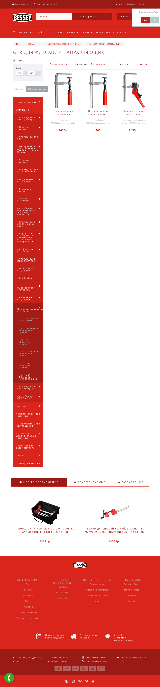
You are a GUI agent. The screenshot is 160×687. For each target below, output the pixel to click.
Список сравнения (59, 64)
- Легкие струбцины (24, 199)
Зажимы (21, 405)
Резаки (20, 455)
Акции (97, 601)
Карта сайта (62, 598)
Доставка (72, 32)
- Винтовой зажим (24, 190)
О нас (59, 32)
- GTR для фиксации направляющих (28, 377)
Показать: (123, 64)
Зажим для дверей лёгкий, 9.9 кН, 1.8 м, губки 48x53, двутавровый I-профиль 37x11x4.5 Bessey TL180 (114, 532)
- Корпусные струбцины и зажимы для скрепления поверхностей (26, 237)
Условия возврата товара (28, 618)
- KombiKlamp (25, 278)
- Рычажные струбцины (24, 298)
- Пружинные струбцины (25, 180)
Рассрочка (104, 32)
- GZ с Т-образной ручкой (24, 342)
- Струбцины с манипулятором (27, 259)
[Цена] (20, 73)
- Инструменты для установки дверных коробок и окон (28, 149)
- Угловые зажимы (23, 161)
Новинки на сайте (27, 101)
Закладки (132, 595)
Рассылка (132, 601)
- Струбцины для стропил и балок (27, 170)
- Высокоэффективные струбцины (30, 287)
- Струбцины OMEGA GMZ (25, 397)
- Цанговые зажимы (24, 128)
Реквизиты (28, 595)
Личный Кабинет (132, 584)
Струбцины (23, 109)
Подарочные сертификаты (97, 589)
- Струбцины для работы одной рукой (27, 224)
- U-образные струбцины (25, 269)
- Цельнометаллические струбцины (30, 309)
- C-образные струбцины (25, 250)
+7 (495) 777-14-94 (59, 657)
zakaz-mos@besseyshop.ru (133, 657)
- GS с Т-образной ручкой (24, 365)
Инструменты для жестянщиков (27, 424)
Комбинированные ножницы (28, 414)
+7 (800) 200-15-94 (59, 661)
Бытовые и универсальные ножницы (26, 435)
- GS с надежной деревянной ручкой (29, 353)
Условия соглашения (28, 612)
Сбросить (19, 89)
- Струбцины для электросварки (27, 118)
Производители (97, 584)
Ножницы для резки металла (25, 446)
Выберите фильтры (36, 89)
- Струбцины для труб (27, 137)
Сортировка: (81, 64)
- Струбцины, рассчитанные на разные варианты (26, 211)
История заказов (131, 589)
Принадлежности (27, 463)
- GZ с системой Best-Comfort (28, 319)
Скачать (88, 32)
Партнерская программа (97, 595)
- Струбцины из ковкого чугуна (27, 387)
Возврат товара (63, 592)
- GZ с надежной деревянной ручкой (29, 330)
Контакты (122, 32)
